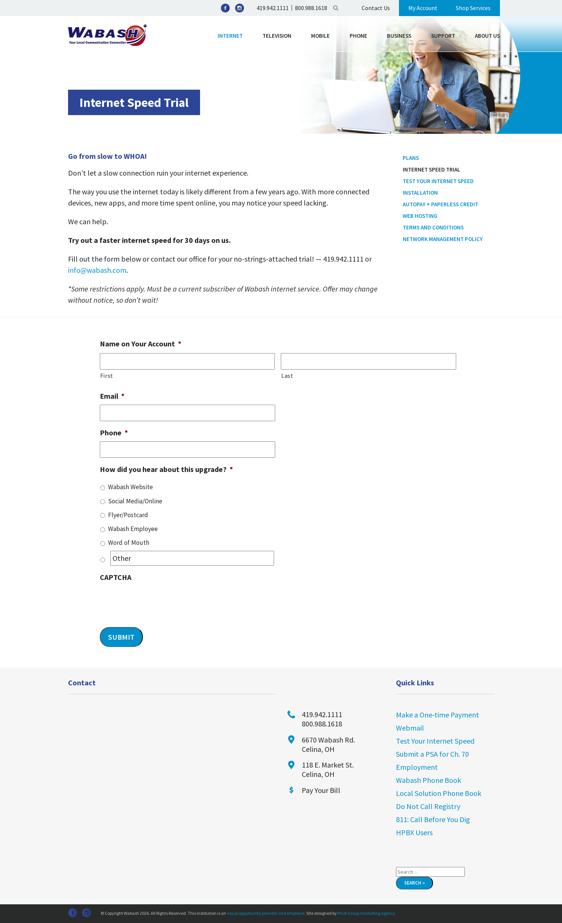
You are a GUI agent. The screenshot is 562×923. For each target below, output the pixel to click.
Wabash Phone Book (428, 780)
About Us (487, 35)
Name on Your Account (140, 343)
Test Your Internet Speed (438, 181)
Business (399, 35)
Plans (411, 157)
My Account (422, 8)
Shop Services (473, 8)
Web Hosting (420, 215)
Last (287, 375)
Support (443, 35)
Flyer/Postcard (128, 515)
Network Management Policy (443, 239)
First (106, 375)
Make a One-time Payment (437, 714)
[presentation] (157, 600)
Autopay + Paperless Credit (440, 204)
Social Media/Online (135, 501)
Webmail (410, 727)
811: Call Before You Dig (433, 819)
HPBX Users (414, 832)
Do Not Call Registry (428, 806)
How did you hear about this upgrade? (166, 469)
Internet (230, 35)
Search (336, 8)
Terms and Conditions (433, 227)
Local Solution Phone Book (438, 793)
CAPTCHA (115, 577)
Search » (414, 883)
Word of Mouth (128, 542)
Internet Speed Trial (431, 169)
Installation (420, 192)
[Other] (192, 558)
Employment (417, 767)
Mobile (320, 35)
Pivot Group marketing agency (366, 913)
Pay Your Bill (321, 790)
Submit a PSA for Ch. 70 (432, 754)
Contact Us (376, 8)
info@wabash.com (97, 270)
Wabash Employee (133, 529)
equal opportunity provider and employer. (266, 913)
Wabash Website (130, 487)
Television (276, 35)
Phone (358, 35)
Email (112, 396)
